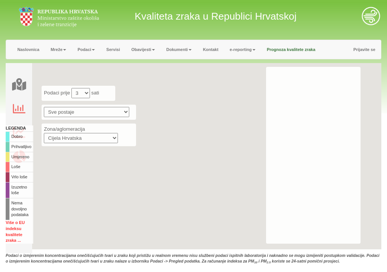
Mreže (58, 49)
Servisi (113, 49)
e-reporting (242, 49)
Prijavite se (364, 49)
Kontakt (210, 49)
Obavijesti (143, 49)
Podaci (86, 49)
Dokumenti (179, 49)
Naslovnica (28, 49)
